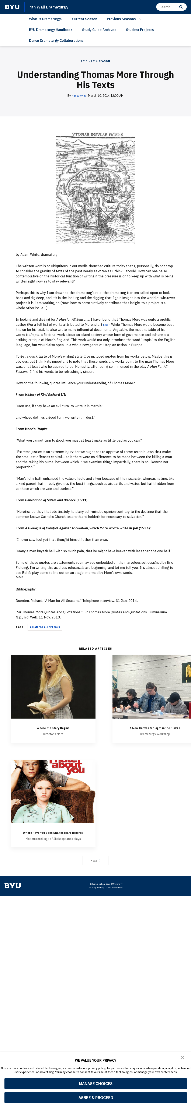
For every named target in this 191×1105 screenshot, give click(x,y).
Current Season (84, 19)
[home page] (12, 7)
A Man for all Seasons (45, 627)
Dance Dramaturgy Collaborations (56, 40)
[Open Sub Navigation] (141, 18)
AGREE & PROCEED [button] (95, 1098)
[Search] (171, 7)
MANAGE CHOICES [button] (95, 1084)
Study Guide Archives (99, 30)
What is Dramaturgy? (45, 19)
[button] (182, 1058)
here (106, 324)
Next (95, 871)
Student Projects (140, 30)
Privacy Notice (96, 897)
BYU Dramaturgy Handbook (50, 30)
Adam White (79, 96)
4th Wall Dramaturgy (51, 7)
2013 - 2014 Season (95, 61)
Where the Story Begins (53, 727)
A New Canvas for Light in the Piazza (155, 730)
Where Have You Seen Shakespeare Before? (53, 839)
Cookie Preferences (113, 897)
